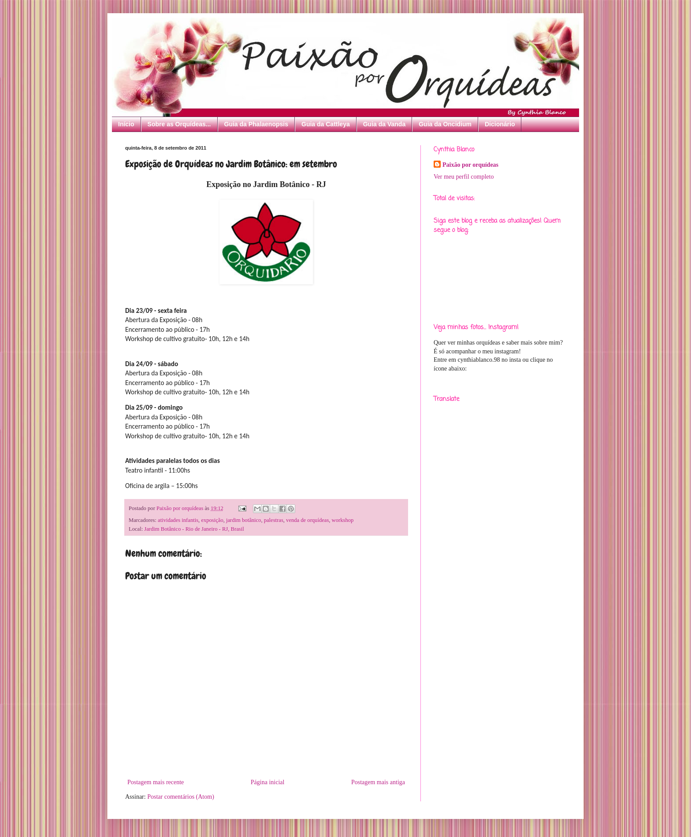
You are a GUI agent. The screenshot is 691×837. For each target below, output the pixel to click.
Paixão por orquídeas (470, 165)
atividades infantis (178, 520)
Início (126, 124)
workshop (343, 520)
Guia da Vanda (384, 124)
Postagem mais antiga (378, 782)
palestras (273, 520)
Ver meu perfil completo (464, 176)
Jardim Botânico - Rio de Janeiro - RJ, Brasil (194, 529)
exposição (212, 520)
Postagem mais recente (155, 782)
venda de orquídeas (307, 520)
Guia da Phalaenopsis (256, 124)
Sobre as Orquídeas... (179, 124)
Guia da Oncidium (445, 124)
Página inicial (268, 782)
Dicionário (500, 124)
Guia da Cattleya (325, 124)
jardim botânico (243, 520)
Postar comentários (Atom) (180, 796)
